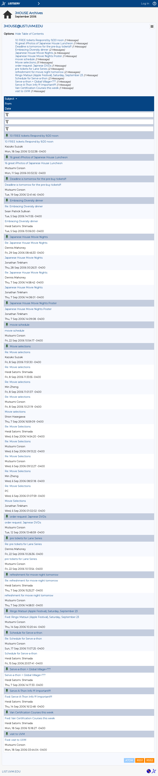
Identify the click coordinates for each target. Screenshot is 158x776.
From (8, 103)
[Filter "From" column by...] (79, 121)
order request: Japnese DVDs (33, 65)
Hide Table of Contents (29, 33)
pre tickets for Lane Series (31, 68)
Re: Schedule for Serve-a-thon (23, 638)
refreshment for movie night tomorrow (39, 72)
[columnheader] (79, 98)
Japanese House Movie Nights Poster (38, 56)
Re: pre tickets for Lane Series (23, 544)
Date (8, 108)
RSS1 (140, 760)
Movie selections (25, 62)
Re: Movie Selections (18, 426)
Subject (9, 98)
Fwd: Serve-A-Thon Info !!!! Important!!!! (28, 696)
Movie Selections (15, 501)
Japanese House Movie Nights (34, 53)
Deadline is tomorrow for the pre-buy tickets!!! (43, 46)
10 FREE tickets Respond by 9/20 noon (39, 40)
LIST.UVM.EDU (11, 771)
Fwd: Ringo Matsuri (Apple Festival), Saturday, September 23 (42, 617)
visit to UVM (22, 91)
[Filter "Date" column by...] (79, 128)
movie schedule (25, 59)
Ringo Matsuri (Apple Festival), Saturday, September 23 (49, 75)
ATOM (129, 760)
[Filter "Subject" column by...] (79, 114)
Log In (145, 3)
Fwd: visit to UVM (15, 739)
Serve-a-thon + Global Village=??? (35, 81)
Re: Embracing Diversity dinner (24, 206)
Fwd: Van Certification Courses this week (30, 718)
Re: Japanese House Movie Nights (26, 242)
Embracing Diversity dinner (31, 49)
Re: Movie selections (17, 352)
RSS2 (149, 760)
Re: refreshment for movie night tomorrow (31, 580)
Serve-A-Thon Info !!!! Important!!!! (35, 84)
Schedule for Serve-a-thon (31, 78)
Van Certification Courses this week (37, 88)
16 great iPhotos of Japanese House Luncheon (44, 43)
